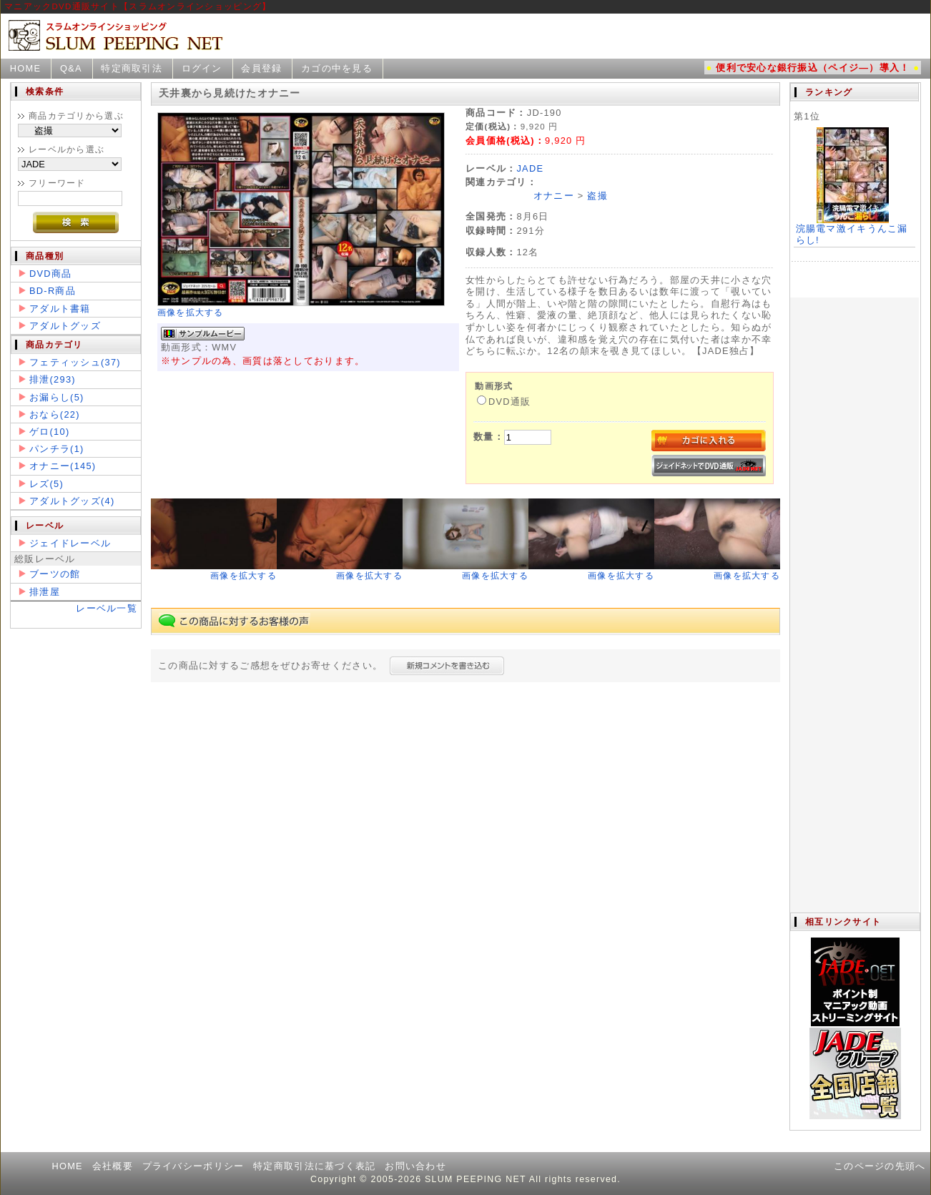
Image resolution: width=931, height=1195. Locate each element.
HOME (25, 68)
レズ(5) (46, 483)
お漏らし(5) (56, 397)
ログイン (202, 68)
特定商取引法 (131, 68)
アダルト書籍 (60, 308)
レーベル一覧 (106, 608)
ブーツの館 (54, 574)
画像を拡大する (190, 312)
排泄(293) (52, 379)
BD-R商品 (52, 290)
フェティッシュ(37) (75, 362)
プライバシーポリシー (193, 1166)
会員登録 (261, 68)
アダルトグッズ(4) (71, 501)
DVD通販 (504, 401)
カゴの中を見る (337, 68)
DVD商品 (50, 273)
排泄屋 (44, 591)
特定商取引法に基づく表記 (314, 1166)
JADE (529, 168)
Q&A (71, 68)
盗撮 (597, 195)
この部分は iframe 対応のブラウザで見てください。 (854, 498)
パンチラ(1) (56, 448)
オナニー (553, 195)
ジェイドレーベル (70, 543)
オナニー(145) (62, 466)
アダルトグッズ (65, 325)
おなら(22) (54, 414)
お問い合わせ (415, 1166)
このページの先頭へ (880, 1166)
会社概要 (112, 1166)
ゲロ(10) (49, 431)
